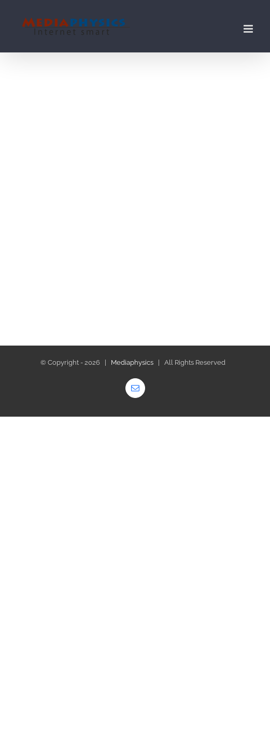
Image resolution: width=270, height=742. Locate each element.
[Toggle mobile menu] (249, 28)
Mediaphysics (132, 362)
